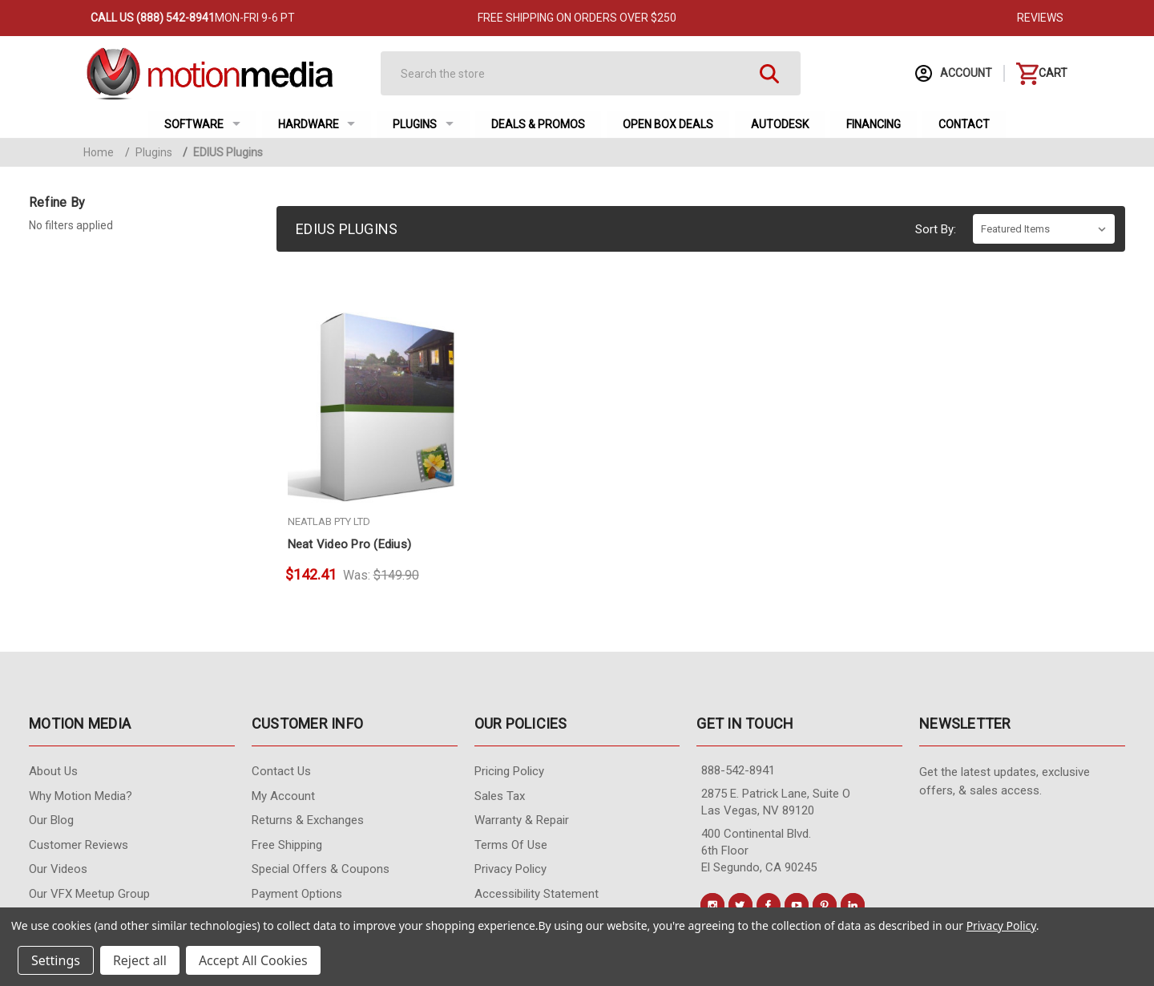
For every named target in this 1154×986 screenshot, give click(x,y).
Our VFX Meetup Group (89, 894)
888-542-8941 (738, 770)
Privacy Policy (510, 869)
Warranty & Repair (521, 820)
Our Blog (51, 820)
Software (202, 124)
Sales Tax (499, 796)
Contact (964, 124)
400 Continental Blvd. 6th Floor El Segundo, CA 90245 (759, 850)
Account (953, 73)
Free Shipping (287, 845)
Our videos (58, 869)
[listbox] (1044, 229)
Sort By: (935, 229)
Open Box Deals (668, 124)
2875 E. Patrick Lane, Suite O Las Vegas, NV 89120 (775, 802)
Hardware (317, 124)
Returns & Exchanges (308, 820)
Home (98, 152)
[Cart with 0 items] (1041, 73)
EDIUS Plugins (223, 152)
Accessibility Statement (536, 894)
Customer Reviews (78, 845)
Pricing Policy (509, 771)
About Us (53, 771)
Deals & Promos (538, 124)
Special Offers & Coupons (320, 869)
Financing (873, 124)
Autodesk (780, 124)
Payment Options (297, 894)
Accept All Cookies (253, 960)
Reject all (140, 960)
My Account (283, 796)
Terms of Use (510, 845)
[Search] (576, 73)
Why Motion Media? (80, 796)
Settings (55, 960)
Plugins (423, 124)
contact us (281, 771)
